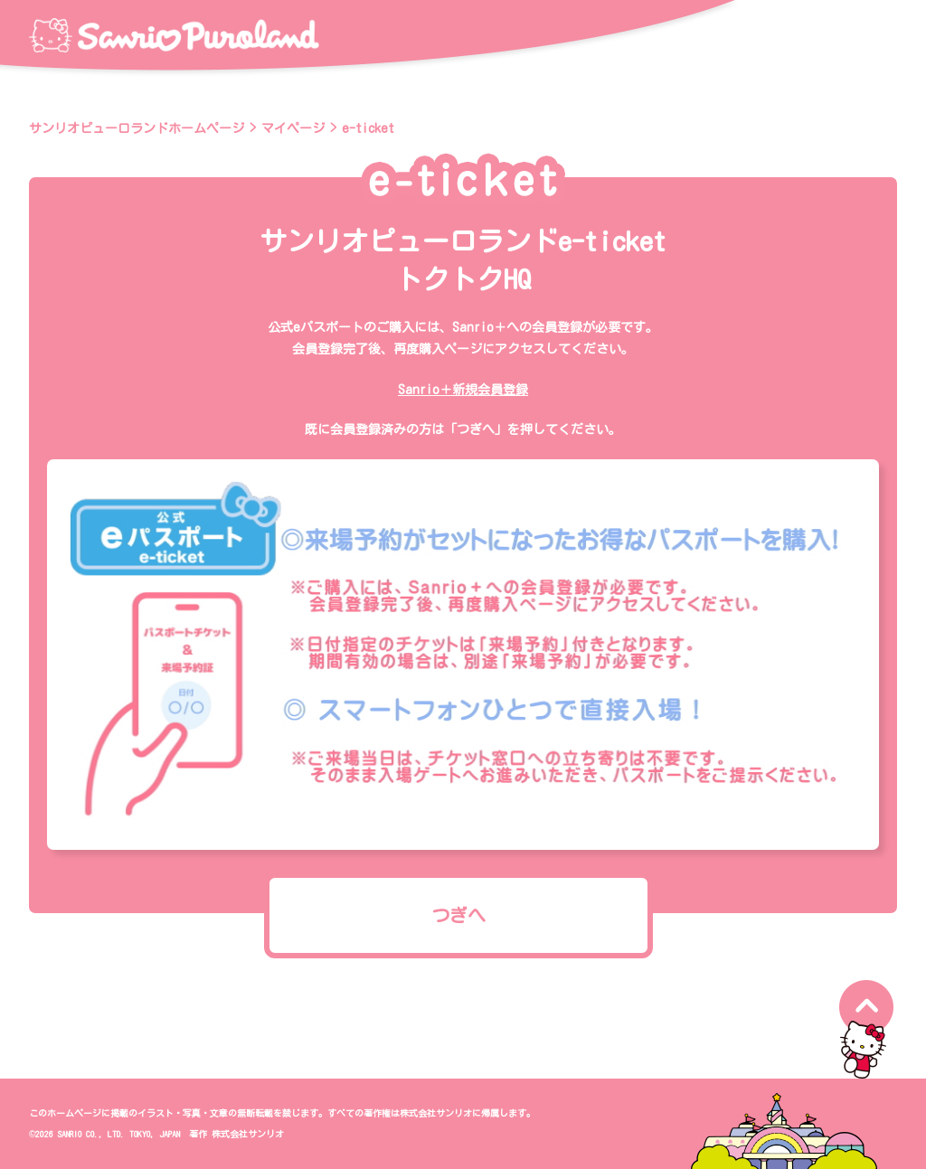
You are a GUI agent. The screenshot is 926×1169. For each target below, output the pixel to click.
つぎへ (458, 915)
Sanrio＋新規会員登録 (463, 389)
